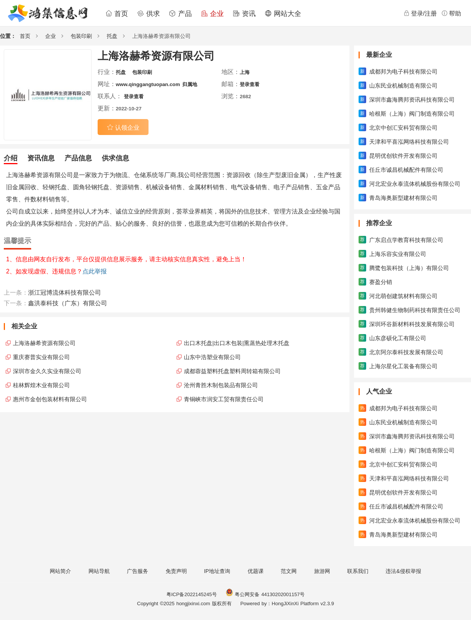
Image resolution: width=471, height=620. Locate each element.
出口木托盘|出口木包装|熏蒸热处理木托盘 (236, 343)
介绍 (10, 158)
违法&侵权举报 (403, 571)
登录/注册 (420, 13)
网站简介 (60, 571)
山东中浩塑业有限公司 (212, 357)
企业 (212, 13)
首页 (116, 13)
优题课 (256, 571)
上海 (245, 72)
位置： (8, 36)
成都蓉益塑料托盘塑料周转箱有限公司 (232, 371)
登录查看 (249, 84)
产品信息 (78, 158)
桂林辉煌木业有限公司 (41, 385)
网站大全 (283, 13)
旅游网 (322, 571)
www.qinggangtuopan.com (148, 84)
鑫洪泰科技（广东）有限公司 (67, 303)
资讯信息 (41, 158)
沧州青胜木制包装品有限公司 (221, 385)
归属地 (189, 84)
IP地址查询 (217, 571)
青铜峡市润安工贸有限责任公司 (224, 399)
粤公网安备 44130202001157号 (265, 594)
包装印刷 (81, 36)
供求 (148, 13)
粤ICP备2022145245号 (191, 594)
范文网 (289, 571)
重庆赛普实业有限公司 (41, 357)
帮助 (451, 13)
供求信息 (115, 158)
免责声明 (176, 571)
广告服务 (137, 571)
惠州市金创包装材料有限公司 (50, 399)
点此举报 (94, 271)
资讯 (244, 13)
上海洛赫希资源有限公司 (44, 343)
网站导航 (99, 571)
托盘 (112, 36)
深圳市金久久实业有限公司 (47, 371)
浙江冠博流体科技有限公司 (64, 292)
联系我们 (357, 571)
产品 (180, 13)
